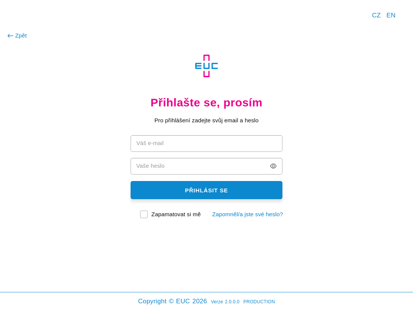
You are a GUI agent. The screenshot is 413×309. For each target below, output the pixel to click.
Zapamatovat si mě (176, 214)
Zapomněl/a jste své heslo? (247, 214)
